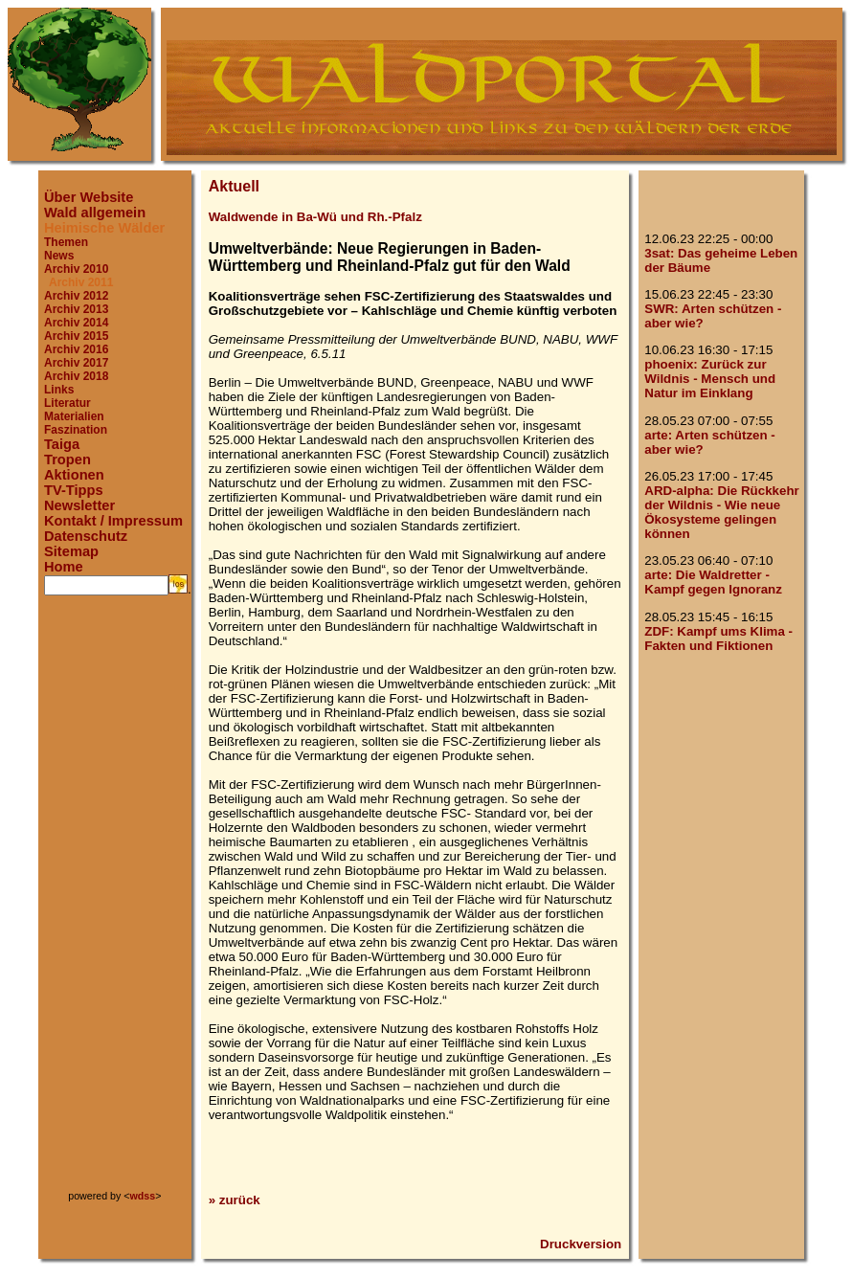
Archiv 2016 (76, 349)
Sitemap (71, 551)
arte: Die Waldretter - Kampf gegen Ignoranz (713, 582)
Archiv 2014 (76, 322)
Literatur (67, 403)
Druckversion (580, 1244)
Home (63, 566)
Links (59, 389)
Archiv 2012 (76, 296)
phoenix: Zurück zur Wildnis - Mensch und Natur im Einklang (709, 378)
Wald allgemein (95, 212)
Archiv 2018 (76, 376)
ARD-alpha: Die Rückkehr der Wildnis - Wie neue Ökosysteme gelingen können (721, 512)
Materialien (74, 416)
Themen (66, 242)
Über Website (88, 197)
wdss (143, 1195)
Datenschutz (85, 536)
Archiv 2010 (76, 269)
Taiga (61, 444)
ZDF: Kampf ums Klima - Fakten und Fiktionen (718, 638)
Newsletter (79, 505)
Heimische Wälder (104, 227)
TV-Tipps (73, 490)
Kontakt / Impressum (113, 520)
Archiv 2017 (76, 363)
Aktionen (74, 474)
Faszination (75, 430)
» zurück (234, 1200)
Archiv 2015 (76, 336)
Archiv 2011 (81, 282)
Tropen (67, 459)
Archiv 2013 (76, 309)
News (59, 255)
